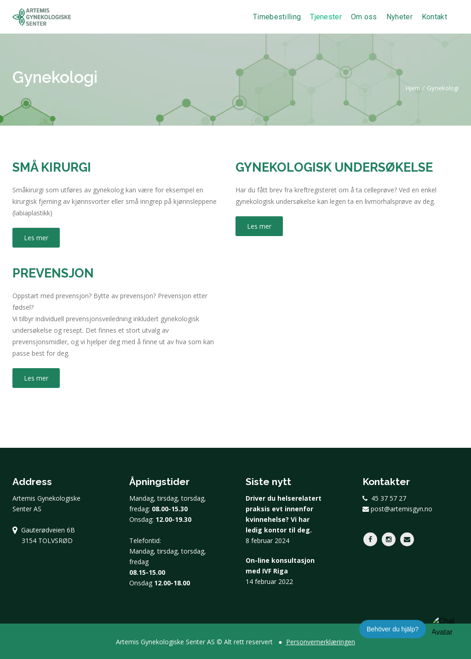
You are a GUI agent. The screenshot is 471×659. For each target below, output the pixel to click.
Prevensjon (53, 273)
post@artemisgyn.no (397, 508)
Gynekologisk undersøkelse (334, 167)
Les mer (36, 237)
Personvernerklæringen (320, 641)
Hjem (413, 88)
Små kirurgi (51, 167)
